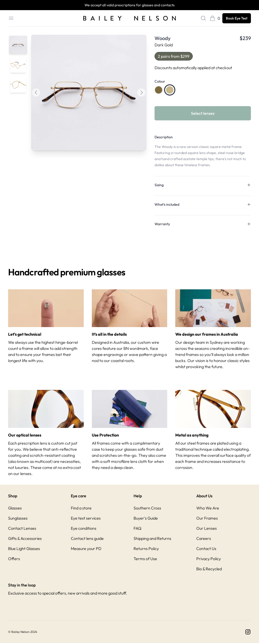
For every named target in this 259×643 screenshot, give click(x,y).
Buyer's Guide (146, 518)
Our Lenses (206, 528)
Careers (203, 538)
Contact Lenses (22, 528)
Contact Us (206, 548)
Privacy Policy (208, 558)
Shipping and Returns (152, 538)
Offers (14, 558)
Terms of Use (145, 558)
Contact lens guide (87, 538)
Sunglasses (18, 518)
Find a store (81, 507)
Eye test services (86, 518)
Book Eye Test (236, 18)
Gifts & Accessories (25, 538)
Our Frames (207, 518)
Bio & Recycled (209, 568)
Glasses (15, 507)
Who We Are (207, 507)
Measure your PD (86, 548)
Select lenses (202, 113)
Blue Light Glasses (24, 548)
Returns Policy (146, 548)
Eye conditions (83, 528)
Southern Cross (147, 507)
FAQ (137, 528)
